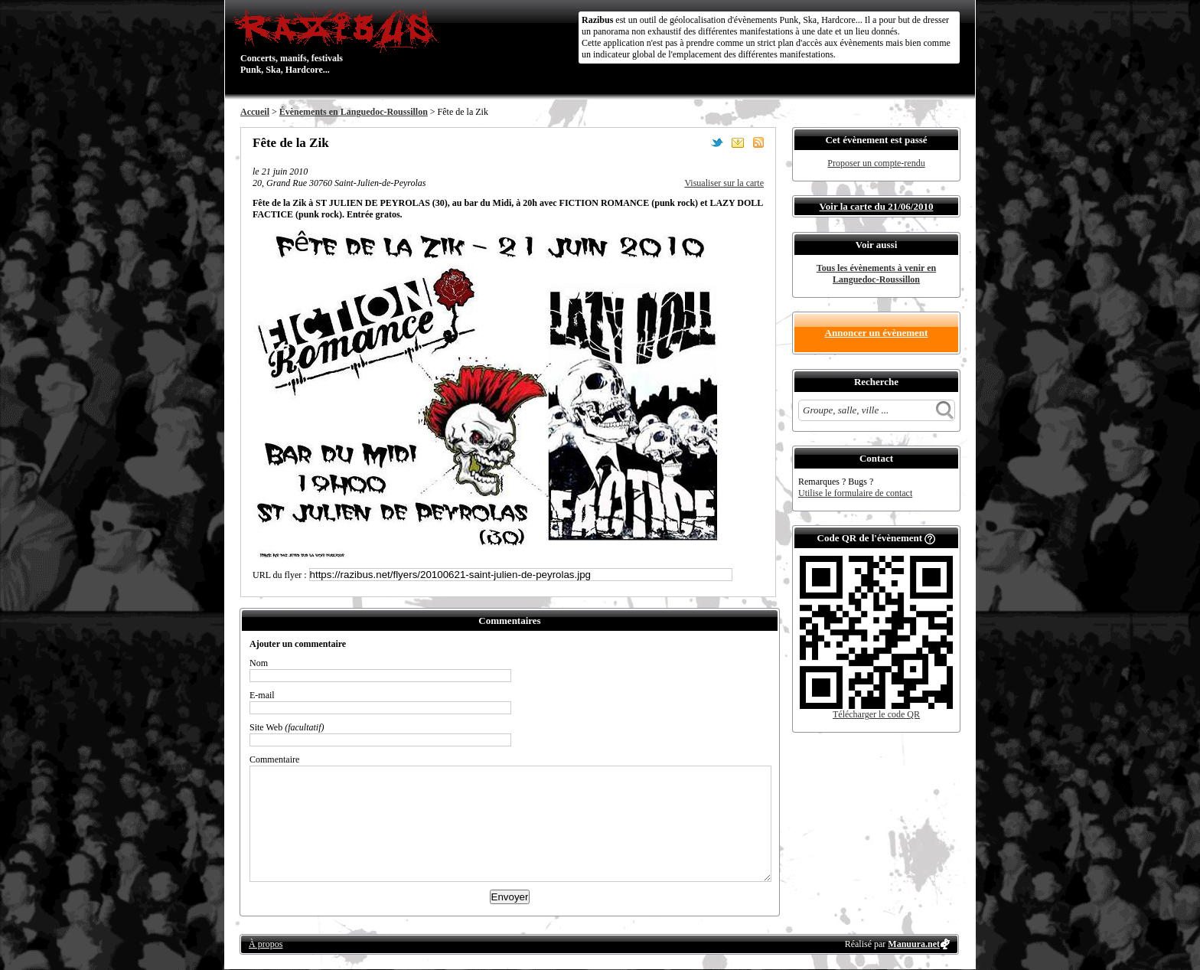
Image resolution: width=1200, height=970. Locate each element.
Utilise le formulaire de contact (855, 493)
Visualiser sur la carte (724, 183)
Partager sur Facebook (696, 142)
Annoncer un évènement (876, 332)
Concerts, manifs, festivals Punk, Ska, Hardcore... (339, 41)
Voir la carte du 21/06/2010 (877, 206)
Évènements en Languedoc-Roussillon (353, 111)
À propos (265, 944)
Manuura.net (914, 944)
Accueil (254, 111)
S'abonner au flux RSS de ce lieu (758, 142)
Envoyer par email (738, 142)
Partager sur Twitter (717, 142)
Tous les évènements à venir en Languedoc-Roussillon (876, 274)
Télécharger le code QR (876, 714)
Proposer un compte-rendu (875, 163)
